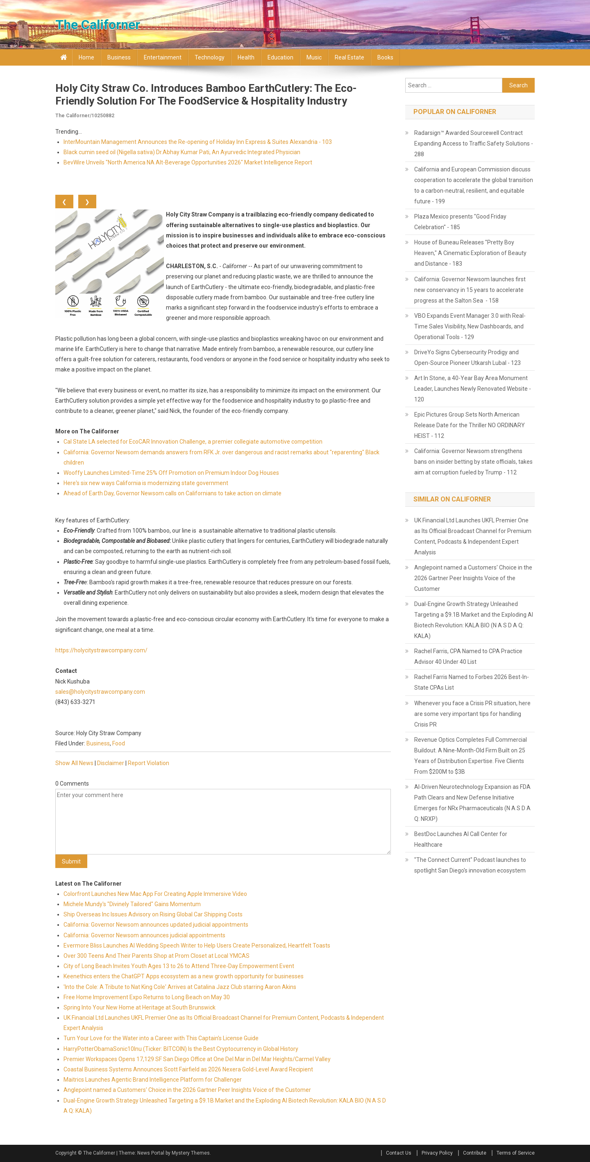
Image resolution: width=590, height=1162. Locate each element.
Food (118, 743)
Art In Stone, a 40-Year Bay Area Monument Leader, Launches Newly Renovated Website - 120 (472, 389)
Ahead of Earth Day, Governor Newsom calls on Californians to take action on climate (172, 493)
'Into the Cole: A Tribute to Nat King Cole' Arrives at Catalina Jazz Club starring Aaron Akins (180, 987)
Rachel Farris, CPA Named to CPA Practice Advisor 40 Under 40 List (468, 656)
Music (314, 57)
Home (86, 57)
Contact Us (398, 1153)
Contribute (474, 1153)
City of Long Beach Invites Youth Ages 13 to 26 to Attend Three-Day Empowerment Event (179, 966)
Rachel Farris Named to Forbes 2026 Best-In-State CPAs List (471, 682)
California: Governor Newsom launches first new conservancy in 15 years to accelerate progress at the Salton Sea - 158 (470, 290)
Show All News (74, 763)
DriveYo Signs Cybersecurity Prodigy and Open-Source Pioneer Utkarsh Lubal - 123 (467, 357)
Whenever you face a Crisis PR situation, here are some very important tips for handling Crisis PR (472, 714)
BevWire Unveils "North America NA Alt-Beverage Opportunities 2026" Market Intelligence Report (188, 162)
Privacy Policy (437, 1153)
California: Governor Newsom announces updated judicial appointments (156, 924)
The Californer (97, 24)
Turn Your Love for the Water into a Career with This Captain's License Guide (161, 1038)
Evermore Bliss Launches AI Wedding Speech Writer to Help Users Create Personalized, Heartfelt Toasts (197, 945)
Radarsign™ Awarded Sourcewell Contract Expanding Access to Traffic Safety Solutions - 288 (473, 143)
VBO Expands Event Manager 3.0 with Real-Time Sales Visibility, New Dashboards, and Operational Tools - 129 (470, 326)
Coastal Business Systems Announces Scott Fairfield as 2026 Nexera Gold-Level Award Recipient (188, 1069)
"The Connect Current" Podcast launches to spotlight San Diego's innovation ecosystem (470, 865)
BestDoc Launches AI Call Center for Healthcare (460, 839)
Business (119, 57)
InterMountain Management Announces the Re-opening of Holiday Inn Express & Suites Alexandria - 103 (198, 142)
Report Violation (148, 763)
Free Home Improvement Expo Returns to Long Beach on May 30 (147, 997)
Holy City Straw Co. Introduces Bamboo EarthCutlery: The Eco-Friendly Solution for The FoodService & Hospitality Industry (206, 94)
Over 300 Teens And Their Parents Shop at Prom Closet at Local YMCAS (157, 955)
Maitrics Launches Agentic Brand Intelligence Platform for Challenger (153, 1079)
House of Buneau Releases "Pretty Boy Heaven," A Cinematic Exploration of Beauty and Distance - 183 (470, 253)
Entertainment (163, 57)
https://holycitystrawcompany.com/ (101, 650)
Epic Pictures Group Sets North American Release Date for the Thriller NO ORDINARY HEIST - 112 (469, 425)
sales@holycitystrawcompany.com (100, 691)
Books (385, 57)
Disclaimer (110, 763)
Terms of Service (516, 1153)
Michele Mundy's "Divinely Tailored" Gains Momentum (132, 904)
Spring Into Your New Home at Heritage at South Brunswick (140, 1007)
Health (246, 57)
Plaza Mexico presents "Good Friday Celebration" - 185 (460, 221)
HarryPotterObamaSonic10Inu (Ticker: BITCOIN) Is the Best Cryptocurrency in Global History (181, 1049)
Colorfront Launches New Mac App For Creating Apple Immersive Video (155, 894)
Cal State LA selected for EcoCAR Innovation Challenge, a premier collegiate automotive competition (193, 441)
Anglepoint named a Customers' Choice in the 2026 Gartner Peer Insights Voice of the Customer (187, 1090)
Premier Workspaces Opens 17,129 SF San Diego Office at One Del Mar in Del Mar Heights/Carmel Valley (197, 1059)
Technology (210, 57)
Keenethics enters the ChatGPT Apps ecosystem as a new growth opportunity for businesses (184, 976)
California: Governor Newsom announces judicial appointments (144, 935)
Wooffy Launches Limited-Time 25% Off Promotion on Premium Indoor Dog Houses (171, 472)
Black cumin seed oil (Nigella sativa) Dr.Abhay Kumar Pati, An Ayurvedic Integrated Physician (182, 152)
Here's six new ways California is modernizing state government (146, 483)
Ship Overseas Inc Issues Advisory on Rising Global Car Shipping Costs (153, 914)
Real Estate (349, 57)
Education (280, 57)
